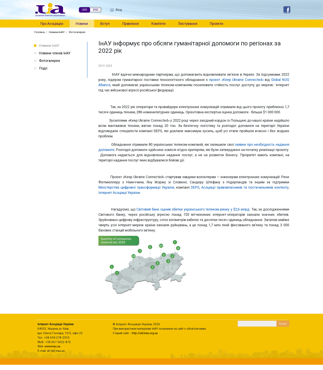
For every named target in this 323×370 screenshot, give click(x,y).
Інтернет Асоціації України (119, 193)
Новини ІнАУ (57, 32)
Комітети (158, 24)
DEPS (195, 187)
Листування (187, 24)
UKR (84, 9)
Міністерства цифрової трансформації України (136, 187)
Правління (130, 24)
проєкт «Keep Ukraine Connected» (236, 80)
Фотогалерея (77, 32)
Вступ (105, 24)
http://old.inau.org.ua (145, 333)
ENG (95, 9)
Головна (39, 32)
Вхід (119, 10)
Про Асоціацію (51, 24)
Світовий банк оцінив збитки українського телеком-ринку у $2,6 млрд (192, 209)
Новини (82, 24)
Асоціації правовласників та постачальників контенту (245, 187)
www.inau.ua (52, 346)
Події (43, 68)
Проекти (216, 24)
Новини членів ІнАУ (54, 53)
